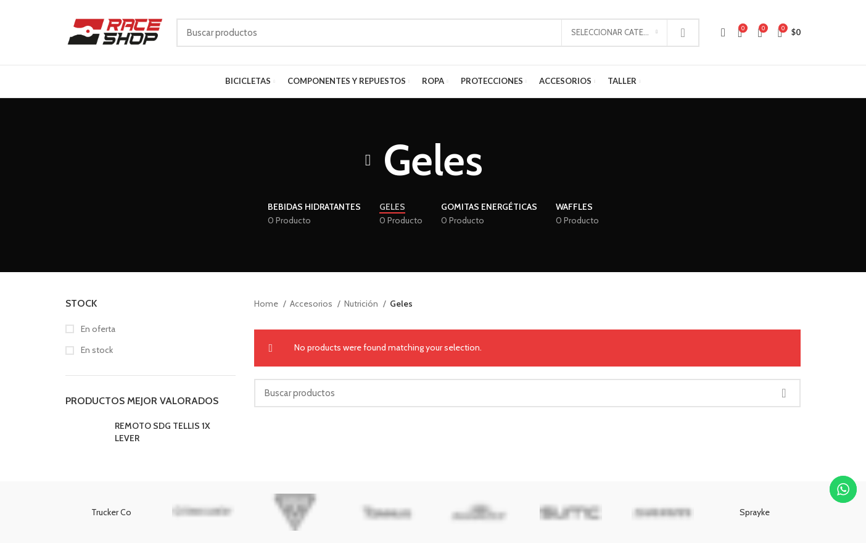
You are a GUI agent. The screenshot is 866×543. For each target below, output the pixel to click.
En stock (96, 349)
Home (267, 303)
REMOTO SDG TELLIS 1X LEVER (162, 432)
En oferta (97, 328)
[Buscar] (437, 33)
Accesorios (312, 303)
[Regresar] (368, 160)
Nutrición (362, 303)
